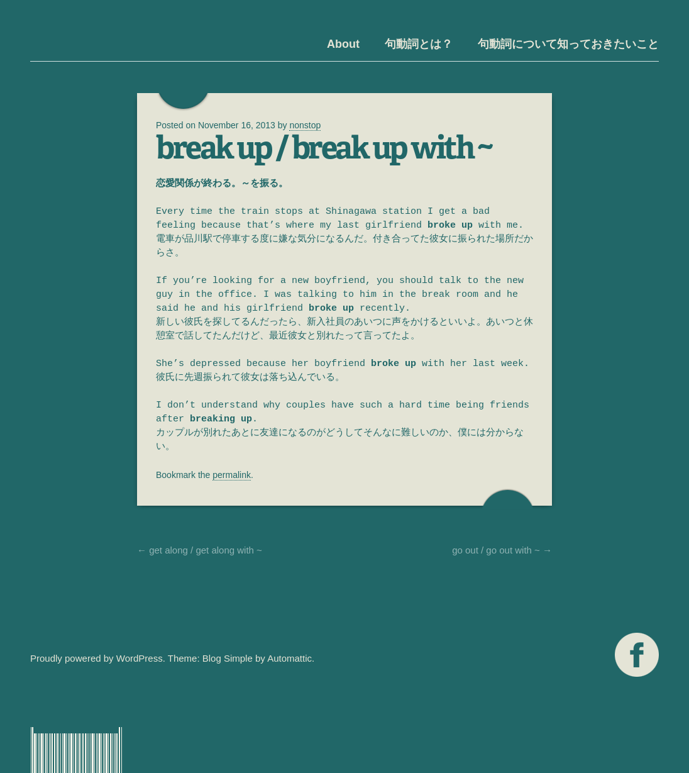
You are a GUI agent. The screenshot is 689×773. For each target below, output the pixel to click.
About (343, 44)
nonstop (305, 125)
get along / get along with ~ (199, 550)
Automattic (289, 658)
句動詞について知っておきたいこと (568, 44)
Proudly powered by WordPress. (97, 658)
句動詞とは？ (419, 44)
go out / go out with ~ (502, 550)
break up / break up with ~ (323, 147)
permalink (231, 475)
